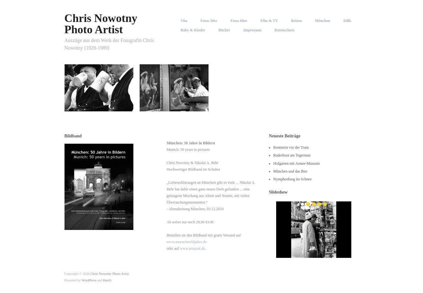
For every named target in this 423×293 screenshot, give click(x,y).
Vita (184, 21)
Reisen (296, 21)
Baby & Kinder (193, 30)
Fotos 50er (208, 21)
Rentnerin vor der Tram (291, 147)
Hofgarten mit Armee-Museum (296, 163)
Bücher (224, 30)
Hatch (107, 280)
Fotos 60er (238, 21)
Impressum (252, 30)
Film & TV (269, 21)
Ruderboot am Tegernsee (292, 155)
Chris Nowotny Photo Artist (100, 24)
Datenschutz (284, 30)
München (322, 21)
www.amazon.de (192, 248)
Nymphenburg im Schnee (292, 179)
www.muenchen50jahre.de (187, 242)
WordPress (88, 280)
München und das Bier (290, 171)
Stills (347, 21)
